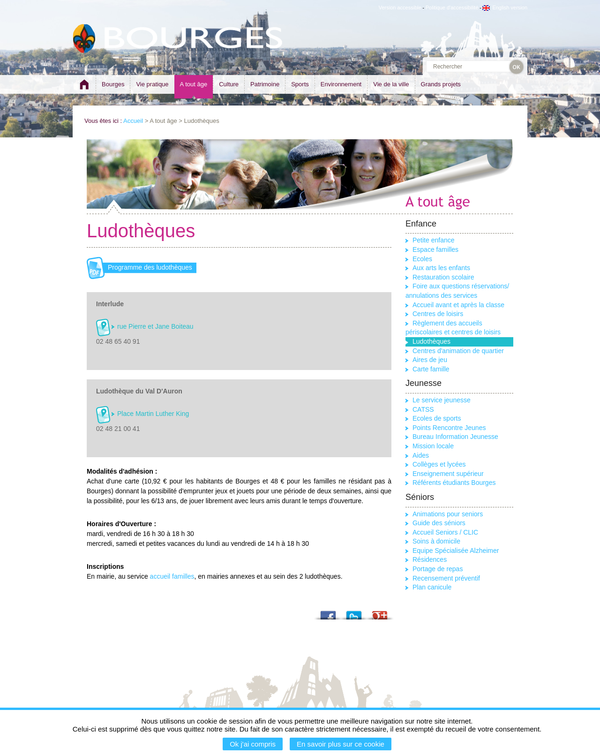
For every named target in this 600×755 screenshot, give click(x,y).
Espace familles (435, 249)
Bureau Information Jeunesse (455, 436)
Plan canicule (431, 587)
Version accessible (400, 7)
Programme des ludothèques (150, 267)
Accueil (133, 120)
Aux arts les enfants (441, 268)
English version (504, 7)
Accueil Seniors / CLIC (445, 532)
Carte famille (431, 369)
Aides (420, 455)
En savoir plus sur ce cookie (340, 744)
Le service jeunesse (441, 400)
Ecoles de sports (436, 418)
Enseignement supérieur (448, 473)
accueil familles (172, 576)
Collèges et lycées (439, 464)
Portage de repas (437, 569)
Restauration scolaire (443, 277)
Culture (229, 84)
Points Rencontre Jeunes (449, 427)
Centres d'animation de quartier (458, 351)
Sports (300, 84)
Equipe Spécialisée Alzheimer (455, 550)
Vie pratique (152, 84)
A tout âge (194, 84)
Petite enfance (433, 240)
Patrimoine (264, 84)
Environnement (341, 84)
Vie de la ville (391, 84)
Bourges (113, 84)
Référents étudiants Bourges (453, 482)
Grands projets (441, 84)
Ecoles (422, 259)
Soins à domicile (436, 541)
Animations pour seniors (447, 514)
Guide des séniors (438, 523)
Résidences (429, 559)
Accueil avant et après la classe (458, 305)
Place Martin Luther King (153, 413)
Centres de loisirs (437, 313)
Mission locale (433, 446)
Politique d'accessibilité (452, 7)
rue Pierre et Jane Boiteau (155, 326)
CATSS (423, 409)
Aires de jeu (429, 359)
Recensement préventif (446, 578)
